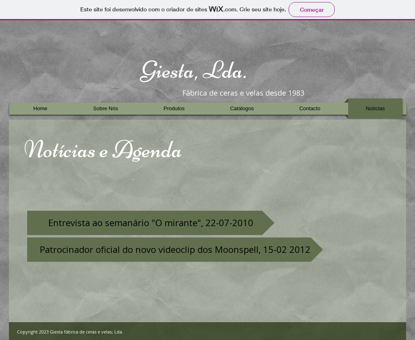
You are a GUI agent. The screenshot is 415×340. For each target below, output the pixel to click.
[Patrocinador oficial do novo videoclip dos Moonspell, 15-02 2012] (175, 249)
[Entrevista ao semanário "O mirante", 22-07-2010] (150, 223)
